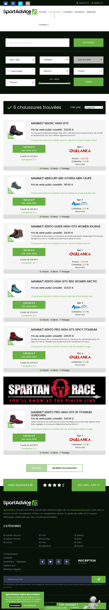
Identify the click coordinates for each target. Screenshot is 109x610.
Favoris (44, 168)
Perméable (77, 243)
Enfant (7, 542)
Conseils (68, 12)
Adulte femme (60, 140)
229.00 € (29, 305)
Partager (64, 168)
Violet (94, 140)
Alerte (54, 168)
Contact (43, 24)
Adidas (79, 535)
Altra (77, 539)
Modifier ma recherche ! (64, 468)
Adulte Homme (12, 535)
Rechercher (88, 42)
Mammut (47, 140)
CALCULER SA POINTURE (54, 608)
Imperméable (17, 71)
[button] (20, 59)
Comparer (29, 159)
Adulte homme (60, 193)
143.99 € (29, 149)
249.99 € (29, 355)
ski (16, 513)
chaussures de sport (80, 510)
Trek (70, 346)
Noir (91, 296)
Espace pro (9, 565)
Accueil (42, 12)
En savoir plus (30, 605)
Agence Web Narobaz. (52, 602)
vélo (99, 510)
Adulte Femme (11, 539)
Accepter (15, 605)
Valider (88, 81)
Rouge (87, 346)
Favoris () (82, 3)
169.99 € (29, 252)
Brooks (78, 546)
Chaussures (37, 140)
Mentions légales (12, 569)
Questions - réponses (85, 12)
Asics (78, 542)
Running (44, 539)
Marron (86, 243)
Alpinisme (72, 140)
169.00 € (29, 201)
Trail (70, 243)
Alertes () (97, 3)
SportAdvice (9, 510)
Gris (94, 193)
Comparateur (54, 12)
